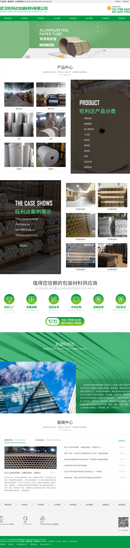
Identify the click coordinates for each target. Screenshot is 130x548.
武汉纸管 (10, 544)
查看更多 (88, 167)
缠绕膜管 (88, 124)
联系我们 (126, 1)
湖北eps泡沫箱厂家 (45, 544)
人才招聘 (56, 18)
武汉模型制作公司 (22, 544)
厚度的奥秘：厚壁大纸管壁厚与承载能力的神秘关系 (83, 478)
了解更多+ (115, 408)
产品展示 (40, 18)
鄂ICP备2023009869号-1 (40, 539)
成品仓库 (88, 162)
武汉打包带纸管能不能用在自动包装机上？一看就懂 (83, 471)
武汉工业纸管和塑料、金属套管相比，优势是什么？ (83, 447)
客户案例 (89, 18)
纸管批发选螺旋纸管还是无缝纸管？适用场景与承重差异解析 (86, 459)
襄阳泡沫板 (33, 544)
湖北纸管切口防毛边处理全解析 (75, 465)
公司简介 (118, 1)
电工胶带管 (89, 129)
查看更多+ (122, 441)
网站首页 (8, 18)
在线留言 (105, 18)
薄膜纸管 (88, 118)
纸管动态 (73, 18)
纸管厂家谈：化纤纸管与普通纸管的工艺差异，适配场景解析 (86, 453)
